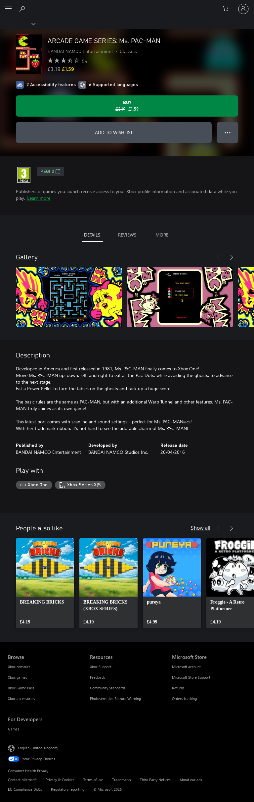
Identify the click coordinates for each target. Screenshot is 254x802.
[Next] (231, 257)
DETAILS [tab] (92, 235)
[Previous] (218, 257)
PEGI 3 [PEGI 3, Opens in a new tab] (50, 171)
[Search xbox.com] (23, 8)
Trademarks (121, 779)
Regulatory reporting (67, 789)
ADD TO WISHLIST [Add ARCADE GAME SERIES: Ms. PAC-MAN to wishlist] (114, 132)
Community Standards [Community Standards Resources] (107, 688)
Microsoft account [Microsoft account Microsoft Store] (186, 667)
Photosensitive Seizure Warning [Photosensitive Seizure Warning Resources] (115, 698)
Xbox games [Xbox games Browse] (17, 677)
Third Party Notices (155, 779)
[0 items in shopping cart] (227, 9)
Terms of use (93, 779)
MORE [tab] (161, 235)
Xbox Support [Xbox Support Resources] (100, 667)
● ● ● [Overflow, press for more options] (228, 132)
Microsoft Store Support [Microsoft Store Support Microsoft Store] (191, 677)
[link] (45, 583)
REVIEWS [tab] (127, 235)
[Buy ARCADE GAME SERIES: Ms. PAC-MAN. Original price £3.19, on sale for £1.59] (127, 106)
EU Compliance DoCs (25, 789)
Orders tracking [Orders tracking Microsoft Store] (184, 698)
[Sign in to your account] (243, 9)
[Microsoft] (126, 5)
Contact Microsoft (22, 779)
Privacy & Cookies (60, 779)
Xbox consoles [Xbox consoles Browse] (19, 667)
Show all (200, 527)
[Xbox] (17, 23)
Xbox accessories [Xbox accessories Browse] (21, 698)
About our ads (191, 779)
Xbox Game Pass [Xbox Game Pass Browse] (21, 688)
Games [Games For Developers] (13, 729)
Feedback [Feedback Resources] (97, 677)
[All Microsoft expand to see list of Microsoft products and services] (8, 9)
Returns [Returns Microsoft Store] (178, 688)
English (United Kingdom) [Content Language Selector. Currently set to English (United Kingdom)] (38, 747)
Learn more (38, 198)
